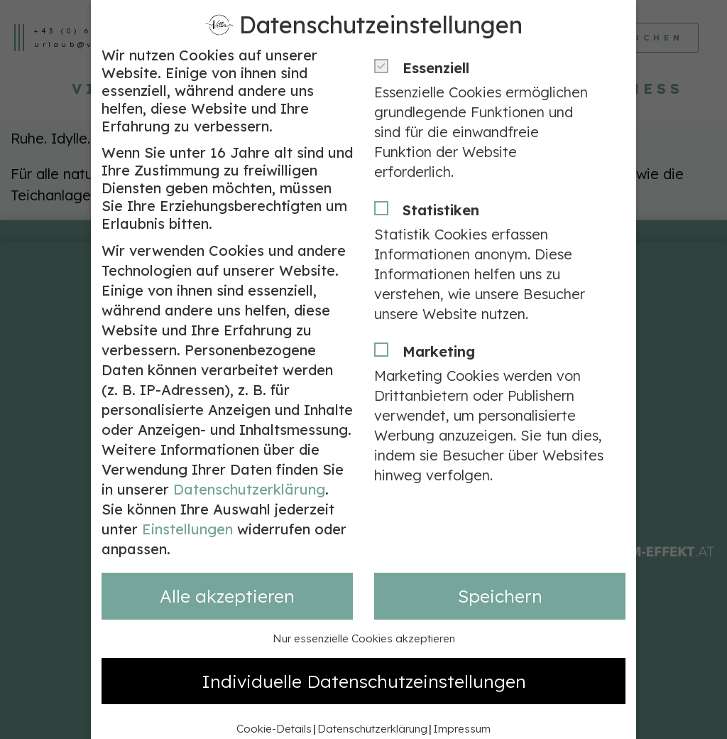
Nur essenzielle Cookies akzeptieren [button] (364, 617)
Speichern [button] (500, 574)
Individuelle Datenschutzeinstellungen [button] (364, 659)
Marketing (429, 330)
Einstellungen (187, 508)
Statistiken (431, 189)
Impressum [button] (462, 707)
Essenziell (426, 46)
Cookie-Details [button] (274, 707)
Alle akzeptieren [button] (227, 574)
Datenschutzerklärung (249, 468)
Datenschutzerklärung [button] (372, 707)
